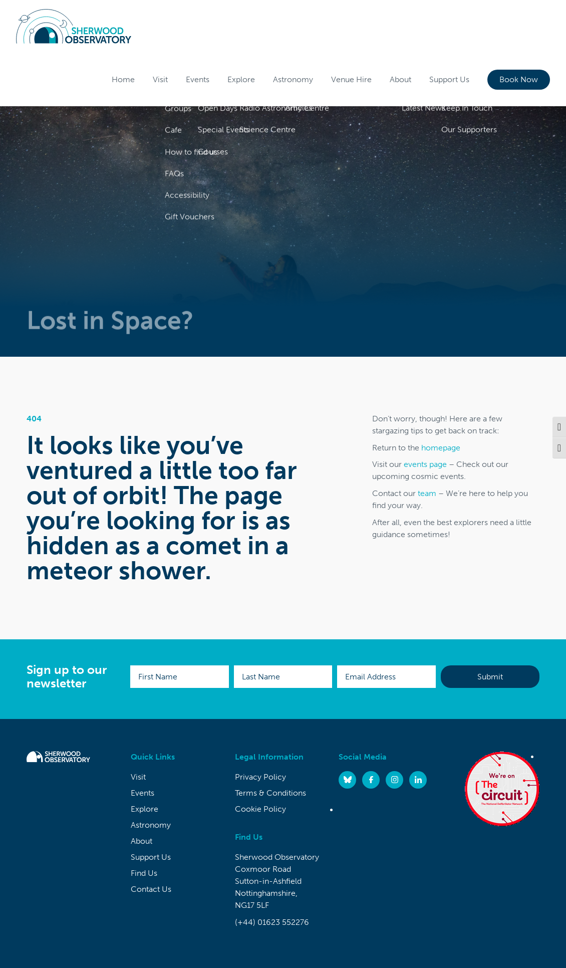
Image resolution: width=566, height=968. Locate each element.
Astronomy (293, 79)
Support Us (449, 79)
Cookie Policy (260, 809)
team (427, 493)
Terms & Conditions (270, 793)
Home (123, 79)
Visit (160, 79)
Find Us (144, 873)
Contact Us (151, 889)
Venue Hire (351, 79)
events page (425, 464)
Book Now (518, 79)
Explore (241, 79)
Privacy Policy (260, 777)
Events (197, 79)
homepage (440, 447)
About (400, 79)
